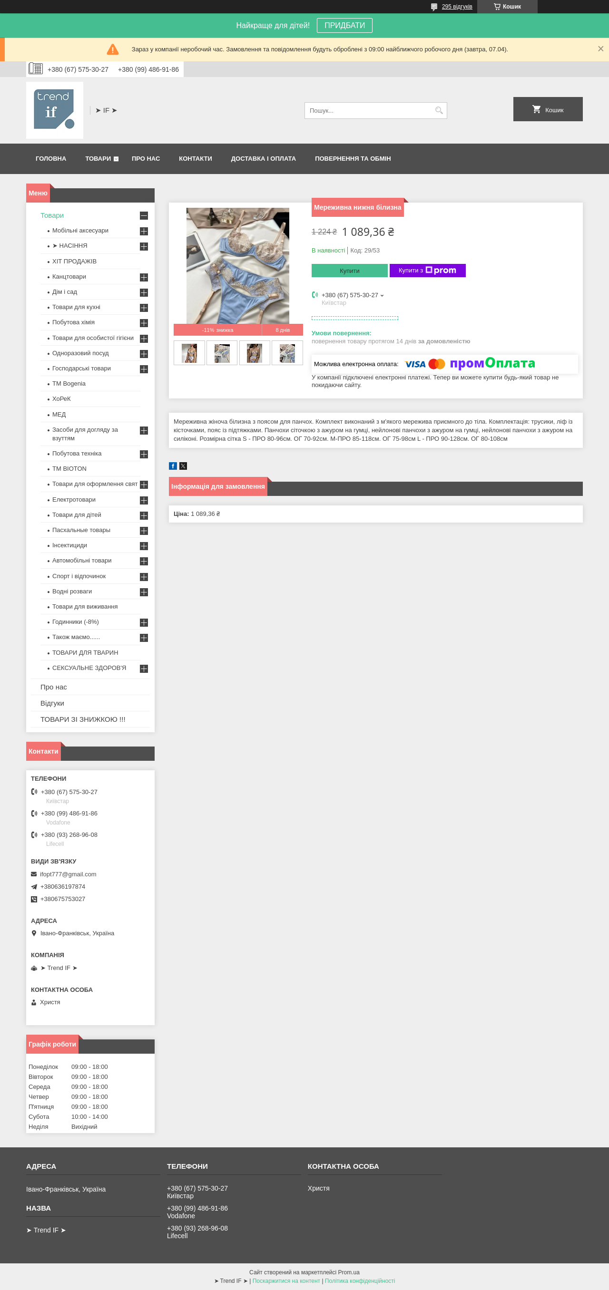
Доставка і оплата (263, 158)
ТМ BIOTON (69, 468)
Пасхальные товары (81, 529)
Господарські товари (81, 368)
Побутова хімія (73, 322)
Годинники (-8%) (75, 621)
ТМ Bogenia (69, 383)
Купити (350, 270)
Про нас (146, 158)
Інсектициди (69, 545)
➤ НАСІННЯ (70, 245)
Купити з (427, 270)
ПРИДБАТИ (344, 25)
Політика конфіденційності (360, 1281)
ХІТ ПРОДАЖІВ (74, 261)
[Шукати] (439, 110)
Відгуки (52, 703)
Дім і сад (64, 291)
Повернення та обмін (353, 158)
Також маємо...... (76, 636)
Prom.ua (349, 1272)
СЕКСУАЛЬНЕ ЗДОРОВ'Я (89, 667)
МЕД (59, 414)
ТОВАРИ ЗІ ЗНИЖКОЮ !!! (83, 719)
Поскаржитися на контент (286, 1281)
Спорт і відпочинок (79, 576)
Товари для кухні (76, 306)
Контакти (195, 158)
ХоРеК (61, 398)
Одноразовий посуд (80, 353)
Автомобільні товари (81, 560)
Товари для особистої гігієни (93, 337)
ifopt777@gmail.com (68, 874)
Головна (51, 158)
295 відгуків (457, 6)
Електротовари (74, 499)
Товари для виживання (85, 606)
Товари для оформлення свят (95, 483)
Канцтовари (69, 276)
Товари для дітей (76, 514)
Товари (98, 158)
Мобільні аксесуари (80, 230)
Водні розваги (72, 591)
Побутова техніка (76, 453)
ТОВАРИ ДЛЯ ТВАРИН (85, 652)
